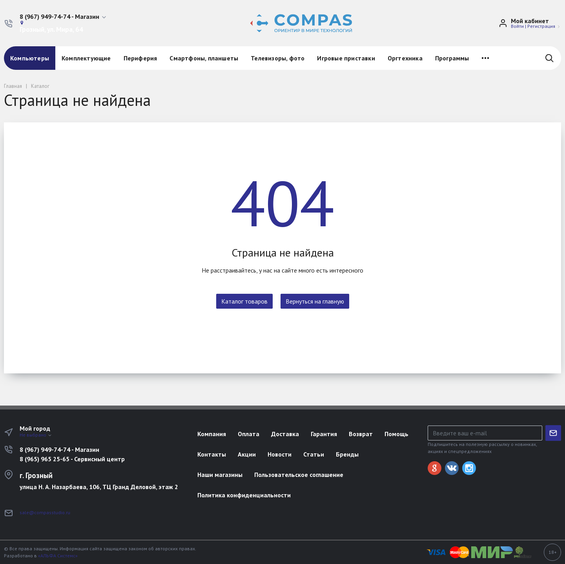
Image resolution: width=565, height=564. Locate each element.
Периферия (140, 58)
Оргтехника (405, 58)
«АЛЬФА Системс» (58, 556)
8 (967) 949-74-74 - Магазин (59, 449)
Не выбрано (36, 435)
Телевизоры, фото (277, 58)
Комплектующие (86, 58)
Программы (452, 58)
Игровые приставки (346, 58)
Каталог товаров (244, 301)
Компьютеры (29, 58)
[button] (63, 16)
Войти (517, 26)
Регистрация (541, 26)
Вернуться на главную (315, 301)
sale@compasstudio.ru (45, 512)
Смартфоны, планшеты (204, 58)
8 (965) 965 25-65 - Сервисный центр (72, 459)
